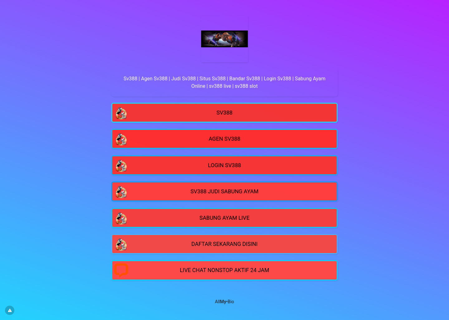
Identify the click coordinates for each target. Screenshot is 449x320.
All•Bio (224, 301)
